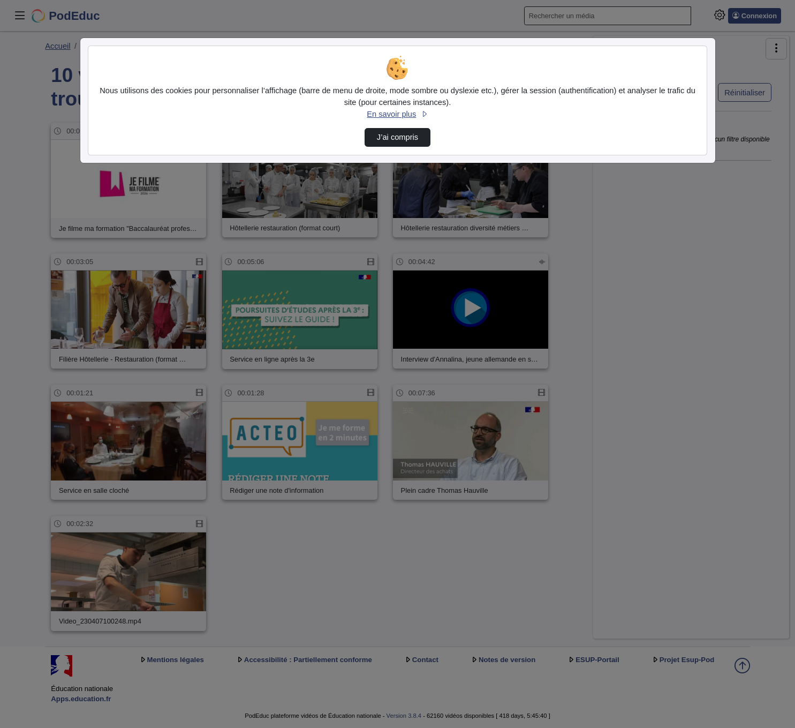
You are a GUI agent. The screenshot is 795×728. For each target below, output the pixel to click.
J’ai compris (397, 137)
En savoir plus (397, 114)
